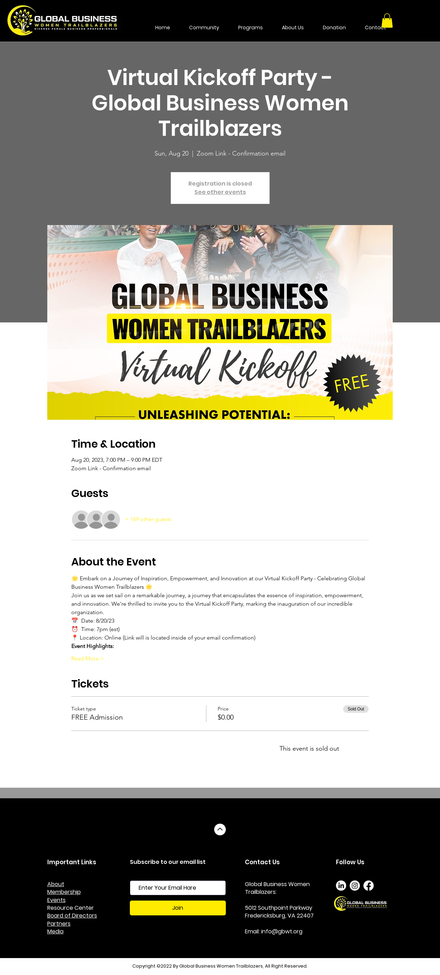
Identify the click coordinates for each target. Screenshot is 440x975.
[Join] (178, 908)
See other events (220, 192)
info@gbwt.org (281, 931)
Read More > (87, 658)
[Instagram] (355, 885)
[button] (387, 20)
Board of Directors (72, 916)
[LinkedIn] (341, 885)
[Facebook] (368, 885)
